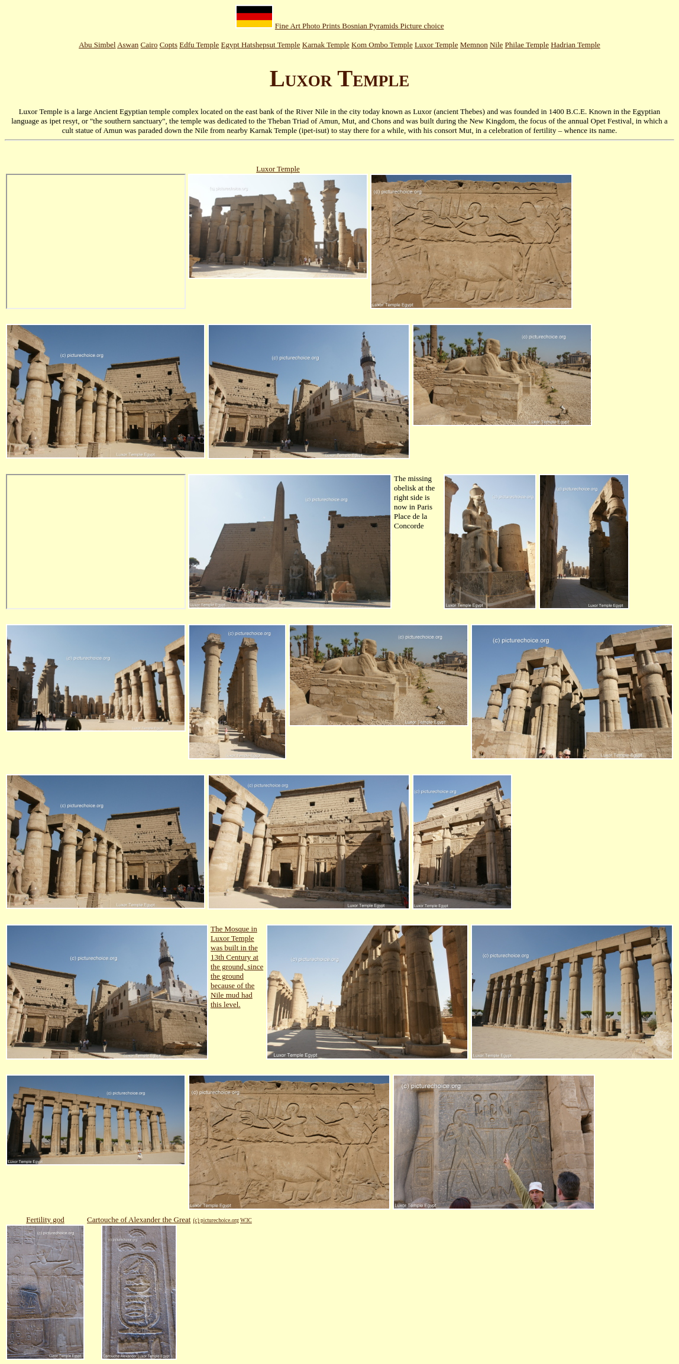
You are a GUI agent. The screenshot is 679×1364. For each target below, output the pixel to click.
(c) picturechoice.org (216, 1220)
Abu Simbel (97, 44)
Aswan (127, 44)
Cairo (149, 44)
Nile (496, 44)
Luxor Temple (436, 44)
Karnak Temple (326, 44)
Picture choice (422, 25)
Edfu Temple (199, 44)
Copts (168, 44)
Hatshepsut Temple (270, 44)
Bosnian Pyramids (371, 25)
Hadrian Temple (575, 44)
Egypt (231, 44)
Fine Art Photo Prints (308, 25)
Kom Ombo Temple (382, 44)
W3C (246, 1220)
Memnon (474, 44)
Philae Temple (527, 44)
